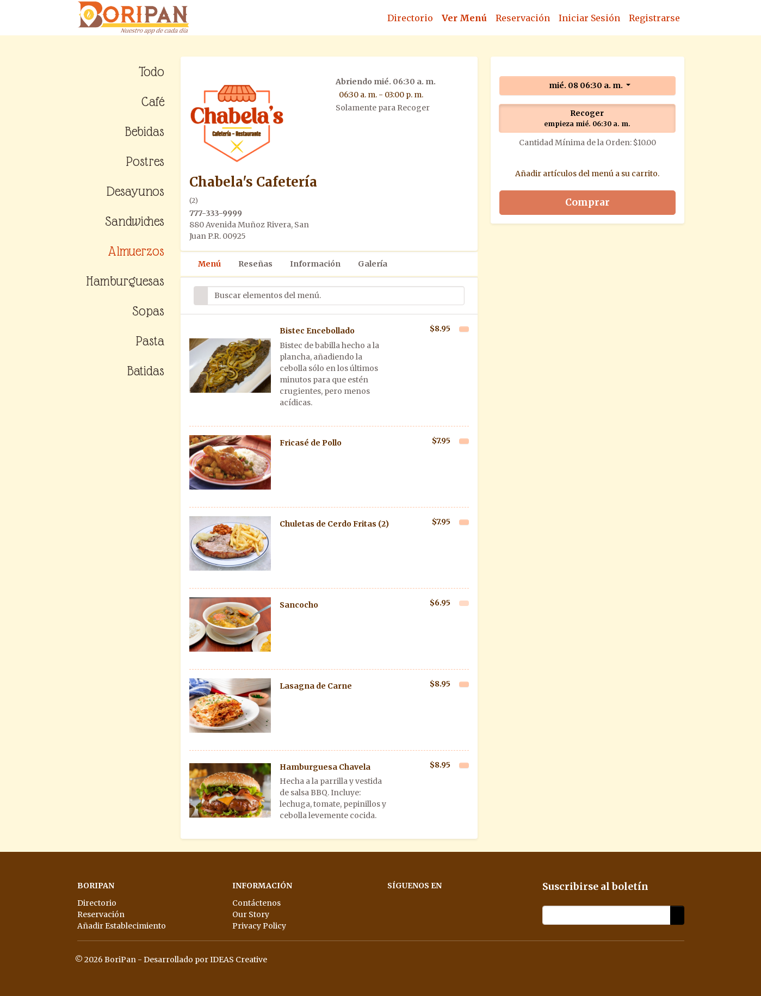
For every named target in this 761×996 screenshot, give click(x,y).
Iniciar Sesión (589, 18)
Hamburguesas (125, 281)
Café (152, 101)
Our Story (250, 914)
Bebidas (144, 131)
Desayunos (135, 191)
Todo (151, 71)
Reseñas (255, 264)
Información (315, 264)
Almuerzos (136, 251)
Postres (145, 161)
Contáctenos (256, 903)
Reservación (523, 18)
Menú (209, 264)
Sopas (148, 311)
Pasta (149, 340)
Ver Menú (464, 18)
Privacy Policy (259, 926)
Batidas (145, 370)
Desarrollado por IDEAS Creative (205, 959)
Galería (372, 264)
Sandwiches (134, 221)
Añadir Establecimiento (121, 926)
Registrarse (654, 18)
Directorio (410, 18)
